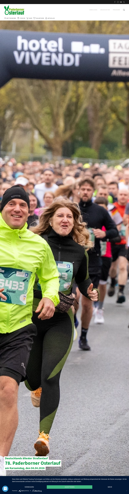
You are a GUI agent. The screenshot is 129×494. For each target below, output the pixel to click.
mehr (110, 487)
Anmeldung (93, 10)
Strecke (21, 18)
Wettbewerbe (10, 18)
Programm (116, 10)
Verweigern (29, 487)
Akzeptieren (69, 487)
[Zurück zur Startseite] (14, 10)
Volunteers (38, 18)
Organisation (105, 10)
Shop (29, 18)
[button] (124, 10)
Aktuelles (50, 18)
